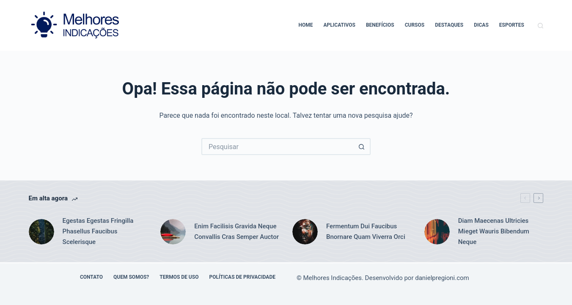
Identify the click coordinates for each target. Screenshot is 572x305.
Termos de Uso (179, 277)
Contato (91, 277)
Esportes (511, 25)
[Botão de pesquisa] (362, 146)
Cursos (415, 25)
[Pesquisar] (540, 25)
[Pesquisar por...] (277, 146)
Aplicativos (339, 25)
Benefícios (380, 25)
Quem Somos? (131, 277)
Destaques (449, 25)
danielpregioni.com (442, 278)
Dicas (481, 25)
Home (306, 25)
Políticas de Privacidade (242, 277)
